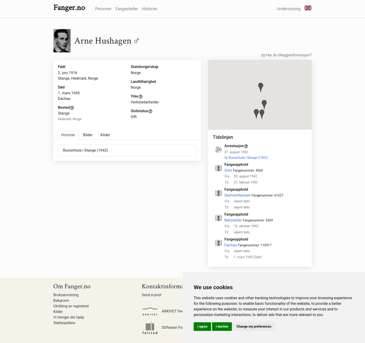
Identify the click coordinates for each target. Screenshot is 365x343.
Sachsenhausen (237, 195)
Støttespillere (64, 323)
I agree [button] (202, 326)
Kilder (58, 311)
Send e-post (151, 295)
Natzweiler (233, 220)
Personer (103, 9)
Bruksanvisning (66, 295)
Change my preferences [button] (254, 326)
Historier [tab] (68, 135)
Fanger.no (69, 8)
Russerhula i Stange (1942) (248, 158)
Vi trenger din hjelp (68, 317)
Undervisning (289, 9)
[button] (260, 87)
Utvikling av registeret (71, 306)
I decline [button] (222, 326)
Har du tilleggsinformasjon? (286, 55)
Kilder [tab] (105, 135)
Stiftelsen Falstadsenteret (173, 327)
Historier (149, 9)
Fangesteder (126, 9)
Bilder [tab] (88, 135)
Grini (228, 170)
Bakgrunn (61, 300)
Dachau (230, 245)
